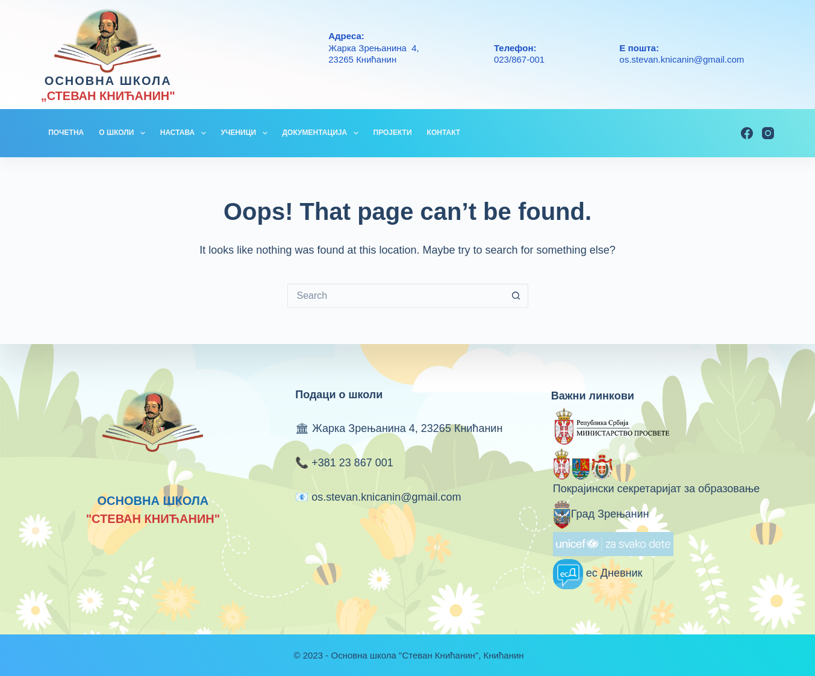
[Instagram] (768, 133)
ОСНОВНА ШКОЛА (108, 80)
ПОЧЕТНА (66, 132)
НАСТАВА (185, 133)
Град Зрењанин (601, 514)
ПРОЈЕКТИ (392, 132)
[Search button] (516, 296)
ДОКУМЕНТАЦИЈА (323, 133)
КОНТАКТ (444, 132)
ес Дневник (598, 573)
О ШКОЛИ (124, 133)
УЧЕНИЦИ (246, 133)
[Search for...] (395, 296)
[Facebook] (747, 133)
